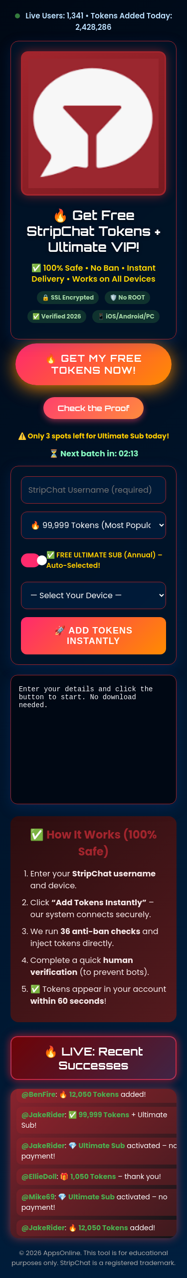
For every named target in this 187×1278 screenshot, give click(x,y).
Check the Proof (93, 408)
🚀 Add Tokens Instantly (93, 636)
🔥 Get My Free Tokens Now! (93, 364)
